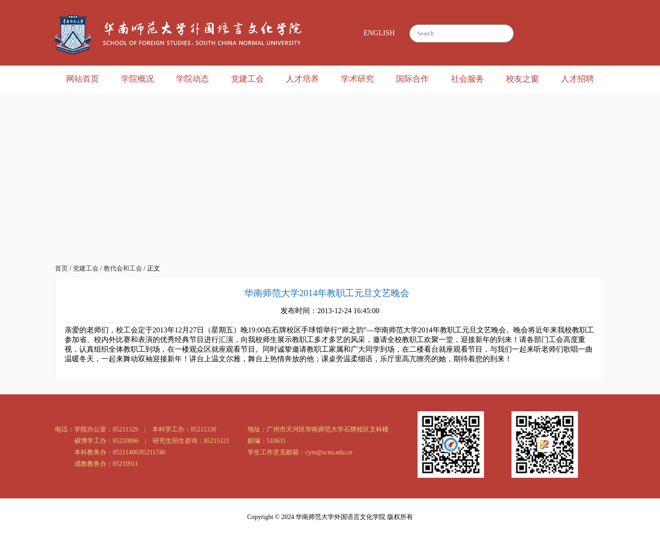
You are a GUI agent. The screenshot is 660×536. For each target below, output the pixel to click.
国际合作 (412, 78)
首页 (61, 268)
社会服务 (467, 78)
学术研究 (357, 78)
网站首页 (82, 78)
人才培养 (302, 78)
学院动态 (192, 78)
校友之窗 (522, 78)
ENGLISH (379, 33)
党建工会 (247, 78)
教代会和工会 (123, 268)
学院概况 (137, 78)
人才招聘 (577, 78)
